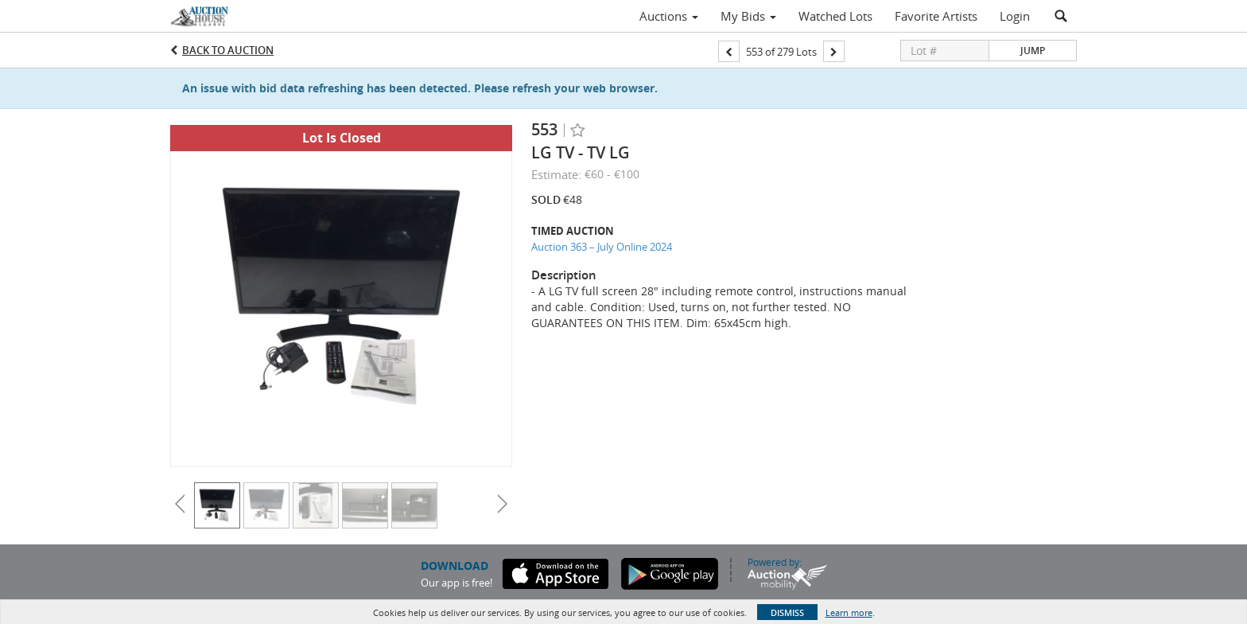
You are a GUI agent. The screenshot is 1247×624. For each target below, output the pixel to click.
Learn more (849, 612)
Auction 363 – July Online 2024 (601, 247)
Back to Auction (228, 50)
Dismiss (787, 612)
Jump (1032, 50)
